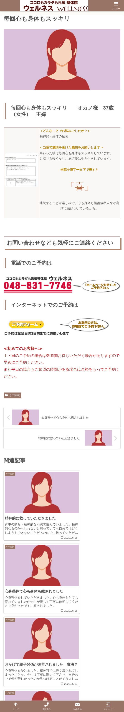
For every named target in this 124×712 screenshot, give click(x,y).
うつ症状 (12, 395)
